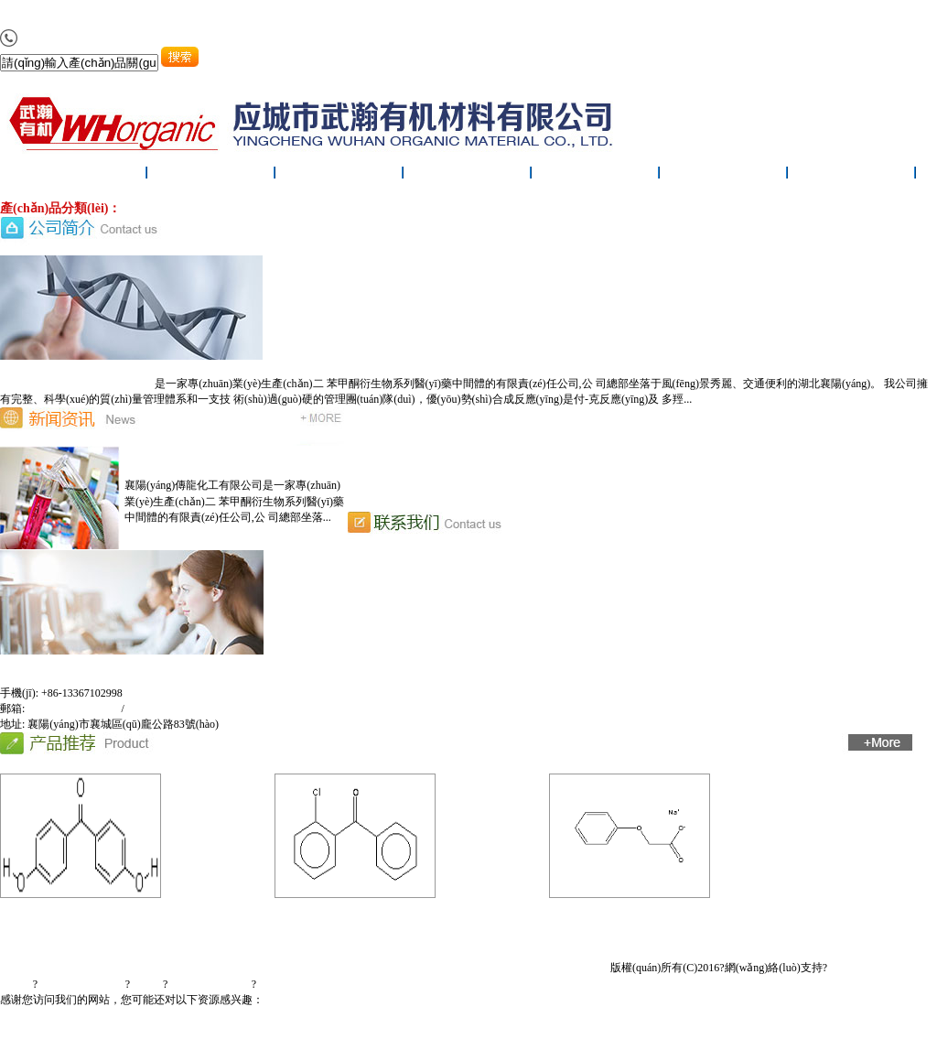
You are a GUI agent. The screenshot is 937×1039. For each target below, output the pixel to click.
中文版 (404, 984)
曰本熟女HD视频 (298, 1030)
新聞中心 (339, 175)
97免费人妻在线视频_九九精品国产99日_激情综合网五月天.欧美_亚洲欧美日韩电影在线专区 (447, 15)
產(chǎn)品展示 (467, 175)
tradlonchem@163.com (176, 708)
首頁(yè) (71, 942)
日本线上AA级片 (472, 1030)
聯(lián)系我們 (851, 175)
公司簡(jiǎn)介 (212, 175)
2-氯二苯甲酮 (348, 919)
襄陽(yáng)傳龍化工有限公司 (85, 383)
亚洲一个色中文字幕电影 (194, 1030)
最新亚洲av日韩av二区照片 (65, 1030)
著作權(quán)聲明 (209, 984)
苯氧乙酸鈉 (622, 919)
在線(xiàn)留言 (724, 175)
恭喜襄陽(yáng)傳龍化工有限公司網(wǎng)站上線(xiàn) (508, 454)
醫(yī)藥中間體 (157, 208)
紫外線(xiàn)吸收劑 (278, 208)
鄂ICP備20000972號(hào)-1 (319, 984)
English (441, 984)
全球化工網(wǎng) (81, 984)
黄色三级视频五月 (385, 1030)
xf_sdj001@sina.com (74, 708)
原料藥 (213, 208)
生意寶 (146, 984)
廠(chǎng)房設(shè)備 (595, 175)
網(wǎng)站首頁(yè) (83, 175)
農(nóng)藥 (352, 208)
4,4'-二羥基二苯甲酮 (73, 919)
